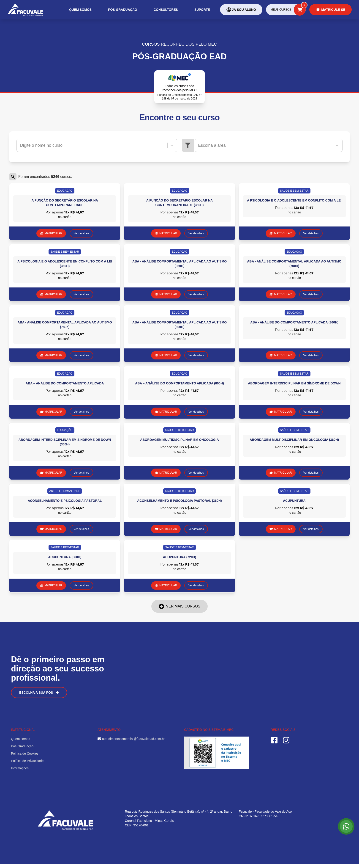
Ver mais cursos (179, 606)
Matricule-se (330, 9)
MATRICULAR (51, 233)
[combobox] (20, 145)
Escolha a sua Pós (39, 692)
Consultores (166, 9)
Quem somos (80, 9)
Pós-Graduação (122, 9)
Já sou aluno (241, 9)
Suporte (202, 9)
